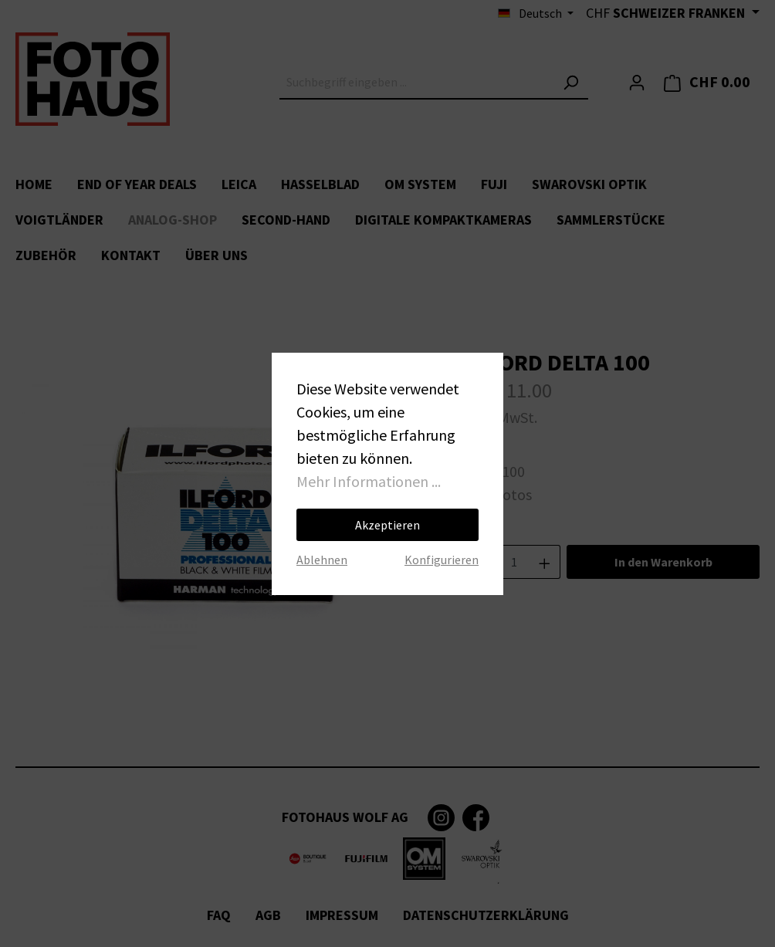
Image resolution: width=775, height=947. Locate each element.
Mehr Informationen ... (368, 481)
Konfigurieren (441, 559)
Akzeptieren (387, 525)
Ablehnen (321, 559)
